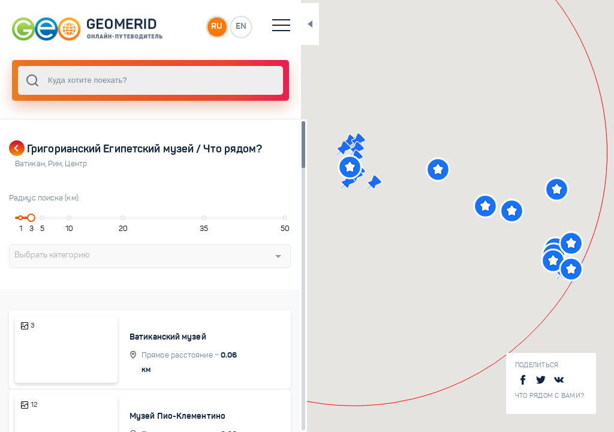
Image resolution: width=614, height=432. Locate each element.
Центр (76, 164)
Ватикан (31, 164)
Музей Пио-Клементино (186, 416)
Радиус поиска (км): (44, 198)
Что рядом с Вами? (549, 395)
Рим (56, 164)
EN (263, 26)
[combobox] (162, 80)
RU (237, 26)
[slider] (32, 218)
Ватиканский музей (176, 336)
